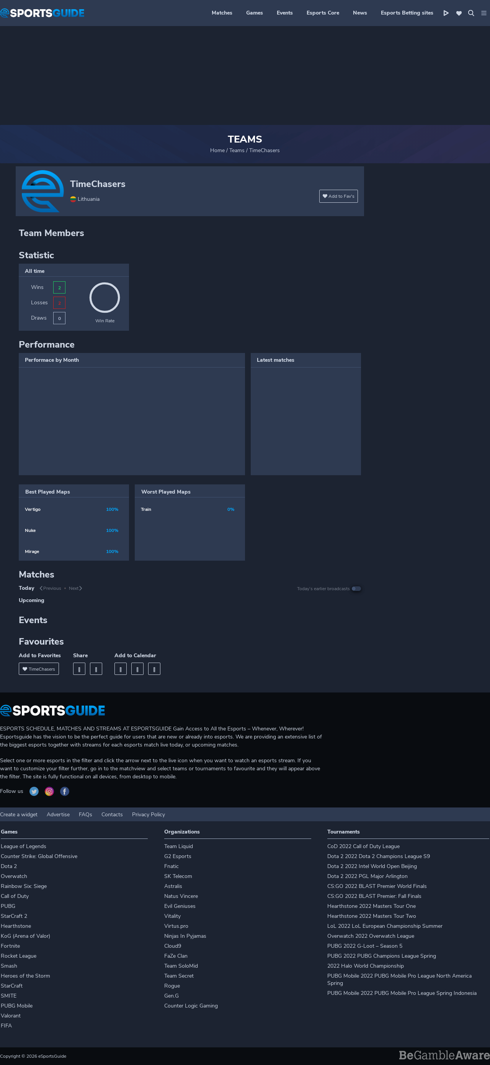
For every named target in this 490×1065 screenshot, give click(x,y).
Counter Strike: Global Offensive (39, 856)
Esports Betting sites (407, 12)
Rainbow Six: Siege (24, 886)
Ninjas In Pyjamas (185, 936)
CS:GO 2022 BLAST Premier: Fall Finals (374, 896)
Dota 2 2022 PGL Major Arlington (367, 876)
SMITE (8, 995)
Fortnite (10, 946)
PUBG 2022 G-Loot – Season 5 (364, 946)
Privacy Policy (148, 814)
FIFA (6, 1025)
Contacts (112, 814)
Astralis (173, 886)
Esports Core (323, 12)
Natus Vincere (181, 896)
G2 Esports (177, 856)
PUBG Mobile (17, 1005)
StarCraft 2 (14, 916)
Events (285, 12)
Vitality (172, 916)
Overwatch (14, 876)
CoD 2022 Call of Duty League (363, 846)
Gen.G (171, 995)
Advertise (58, 814)
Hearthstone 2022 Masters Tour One (371, 906)
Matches (222, 12)
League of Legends (23, 846)
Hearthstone (16, 926)
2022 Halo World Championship (365, 966)
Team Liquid (178, 846)
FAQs (85, 814)
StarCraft (12, 986)
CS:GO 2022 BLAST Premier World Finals (377, 886)
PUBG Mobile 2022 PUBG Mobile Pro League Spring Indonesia (402, 993)
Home (217, 150)
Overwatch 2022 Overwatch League (370, 936)
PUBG (8, 906)
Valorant (11, 1015)
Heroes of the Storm (25, 976)
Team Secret (179, 976)
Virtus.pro (176, 926)
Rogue (172, 986)
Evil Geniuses (180, 906)
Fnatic (171, 866)
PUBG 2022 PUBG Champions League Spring (381, 956)
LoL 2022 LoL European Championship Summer (385, 926)
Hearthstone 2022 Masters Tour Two (371, 916)
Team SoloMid (181, 966)
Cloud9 (172, 946)
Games (254, 12)
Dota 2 (9, 866)
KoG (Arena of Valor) (25, 936)
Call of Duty (15, 896)
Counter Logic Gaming (191, 1005)
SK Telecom (178, 876)
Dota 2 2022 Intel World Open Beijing (372, 866)
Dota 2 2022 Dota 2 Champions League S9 (378, 856)
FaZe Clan (176, 956)
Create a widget (19, 814)
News (360, 12)
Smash (9, 966)
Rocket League (18, 956)
